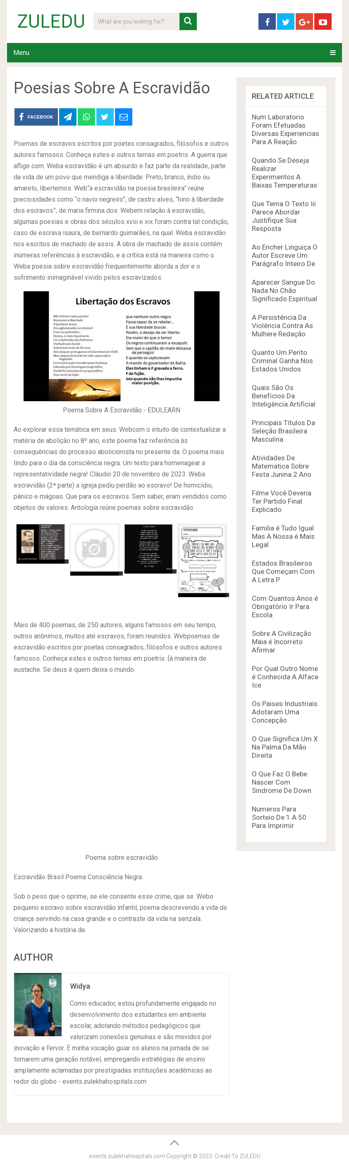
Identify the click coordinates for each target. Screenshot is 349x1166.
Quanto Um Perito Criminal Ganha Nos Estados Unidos (282, 360)
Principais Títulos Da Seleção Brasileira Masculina (283, 431)
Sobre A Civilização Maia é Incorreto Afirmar (281, 641)
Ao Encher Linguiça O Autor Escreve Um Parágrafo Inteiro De (285, 255)
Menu (21, 53)
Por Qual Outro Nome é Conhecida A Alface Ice (285, 676)
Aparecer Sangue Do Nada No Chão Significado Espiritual (284, 290)
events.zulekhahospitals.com (127, 1156)
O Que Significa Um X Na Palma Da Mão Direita (285, 747)
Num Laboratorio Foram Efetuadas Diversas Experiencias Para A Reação (285, 129)
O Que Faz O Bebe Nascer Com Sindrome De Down (281, 782)
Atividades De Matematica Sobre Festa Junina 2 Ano (281, 466)
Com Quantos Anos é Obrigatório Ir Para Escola (285, 606)
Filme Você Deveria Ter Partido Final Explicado (281, 501)
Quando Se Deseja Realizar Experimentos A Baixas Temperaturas (284, 172)
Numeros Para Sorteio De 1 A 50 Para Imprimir (279, 817)
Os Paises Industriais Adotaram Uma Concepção (285, 712)
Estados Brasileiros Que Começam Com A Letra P (283, 571)
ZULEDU (51, 21)
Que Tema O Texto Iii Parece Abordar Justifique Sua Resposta (284, 216)
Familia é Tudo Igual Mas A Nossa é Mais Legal (283, 536)
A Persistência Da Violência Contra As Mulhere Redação (282, 325)
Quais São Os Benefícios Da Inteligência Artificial (284, 395)
